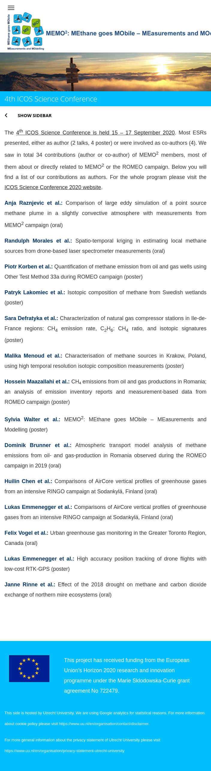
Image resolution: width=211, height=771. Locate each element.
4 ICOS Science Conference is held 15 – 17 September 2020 (95, 133)
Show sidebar (35, 115)
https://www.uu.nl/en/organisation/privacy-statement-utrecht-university (64, 750)
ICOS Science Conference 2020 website (52, 187)
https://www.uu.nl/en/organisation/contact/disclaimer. (104, 723)
